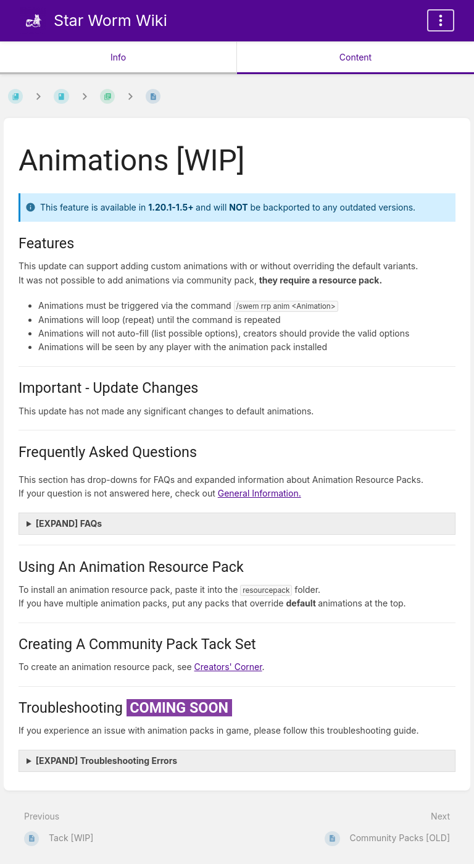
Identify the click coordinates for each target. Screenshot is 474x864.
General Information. (259, 493)
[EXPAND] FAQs (69, 523)
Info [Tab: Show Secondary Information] (118, 57)
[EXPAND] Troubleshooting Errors (106, 760)
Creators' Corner (228, 666)
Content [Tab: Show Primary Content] (355, 57)
